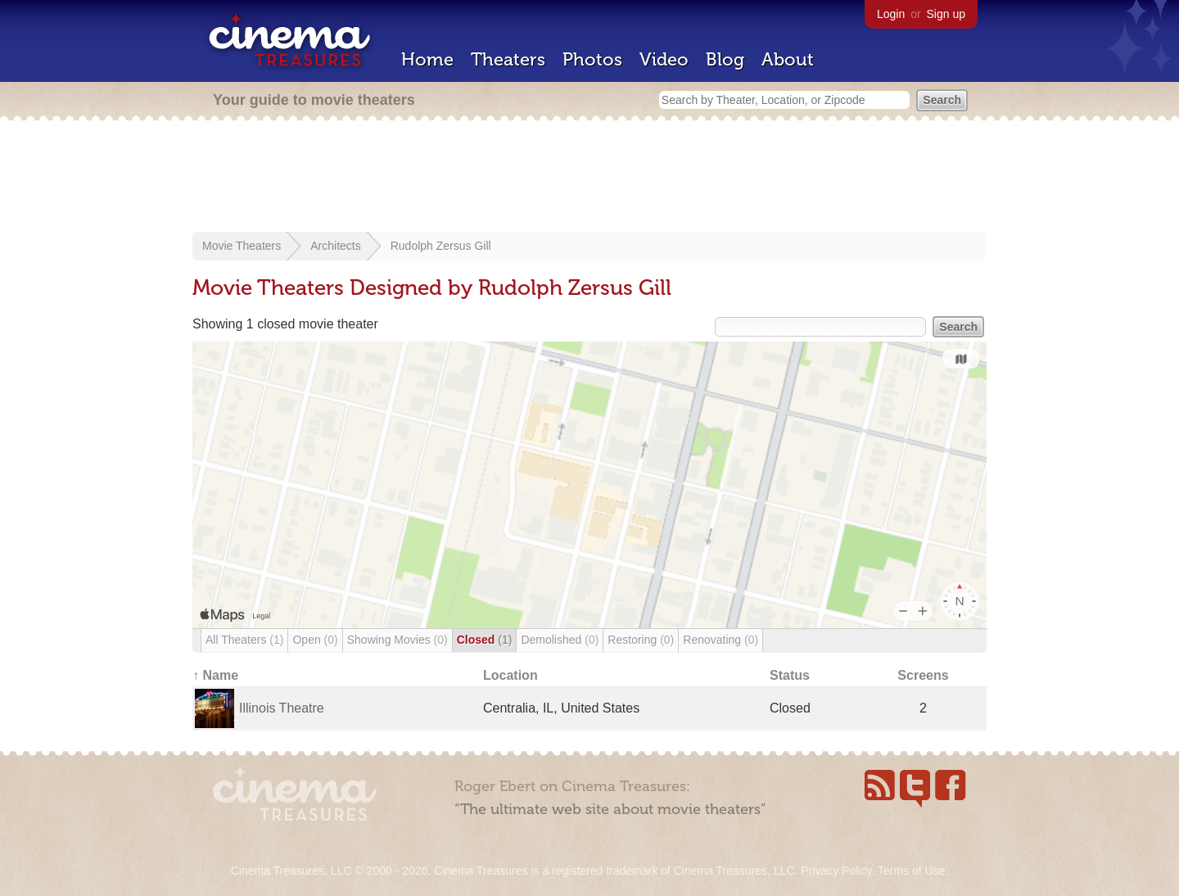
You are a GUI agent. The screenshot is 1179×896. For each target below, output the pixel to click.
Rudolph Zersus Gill (441, 245)
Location (510, 675)
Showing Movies (397, 639)
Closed (485, 639)
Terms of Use (911, 870)
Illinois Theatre (281, 708)
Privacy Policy (836, 870)
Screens (922, 675)
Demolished (560, 639)
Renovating (720, 639)
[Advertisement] (589, 178)
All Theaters (244, 639)
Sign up (946, 13)
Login (891, 13)
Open (314, 639)
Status (790, 675)
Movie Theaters (241, 245)
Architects (335, 245)
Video (664, 59)
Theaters (508, 59)
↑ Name (215, 675)
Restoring (641, 639)
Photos (592, 59)
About (787, 59)
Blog (725, 59)
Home (427, 59)
